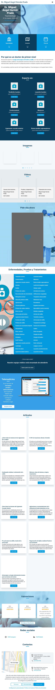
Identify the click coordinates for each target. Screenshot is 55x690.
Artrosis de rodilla (38, 314)
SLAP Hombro (19, 340)
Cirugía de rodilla (38, 334)
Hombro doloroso (19, 334)
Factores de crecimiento (40, 325)
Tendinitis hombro (20, 276)
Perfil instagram (12, 637)
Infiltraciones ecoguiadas (40, 294)
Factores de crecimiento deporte (23, 325)
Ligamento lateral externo (22, 351)
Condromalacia (19, 279)
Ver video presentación (10, 20)
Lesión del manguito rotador (41, 285)
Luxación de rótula (38, 351)
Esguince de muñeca (39, 305)
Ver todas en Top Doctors (27, 623)
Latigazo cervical (38, 346)
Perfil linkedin (39, 637)
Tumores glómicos (20, 305)
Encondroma (37, 302)
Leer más (14, 96)
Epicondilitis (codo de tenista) (41, 308)
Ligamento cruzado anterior (22, 282)
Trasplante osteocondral (40, 296)
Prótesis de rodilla (20, 322)
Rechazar (16, 684)
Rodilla (17, 288)
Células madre (37, 288)
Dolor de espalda (38, 331)
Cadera (35, 328)
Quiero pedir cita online (28, 367)
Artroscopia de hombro (21, 314)
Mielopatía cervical (20, 296)
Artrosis (36, 340)
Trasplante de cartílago (39, 322)
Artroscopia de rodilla (39, 320)
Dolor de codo (19, 311)
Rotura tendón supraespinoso (41, 282)
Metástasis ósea (38, 299)
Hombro (17, 285)
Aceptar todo (39, 684)
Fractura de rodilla (20, 320)
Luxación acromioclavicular (41, 349)
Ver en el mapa (14, 662)
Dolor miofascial (38, 343)
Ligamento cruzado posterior (22, 343)
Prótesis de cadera (20, 291)
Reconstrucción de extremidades (23, 294)
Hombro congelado (38, 311)
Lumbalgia (18, 346)
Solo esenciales (27, 684)
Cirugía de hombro (38, 337)
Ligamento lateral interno (21, 317)
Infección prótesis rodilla (21, 299)
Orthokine (18, 337)
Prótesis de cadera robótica (22, 308)
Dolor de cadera (19, 349)
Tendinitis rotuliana (38, 317)
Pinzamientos (18, 328)
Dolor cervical (19, 331)
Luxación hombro (38, 276)
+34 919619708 (37, 660)
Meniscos (36, 279)
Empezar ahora (8, 406)
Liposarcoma (18, 302)
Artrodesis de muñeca (39, 291)
